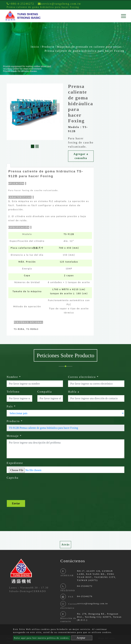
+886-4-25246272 (20, 3)
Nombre (14, 376)
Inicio (35, 46)
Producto (48, 46)
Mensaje (14, 435)
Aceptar (81, 637)
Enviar (16, 503)
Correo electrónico (83, 376)
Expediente (15, 462)
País (11, 406)
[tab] (8, 165)
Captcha (12, 477)
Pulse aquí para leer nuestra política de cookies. (42, 638)
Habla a (73, 391)
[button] (14, 107)
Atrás (65, 544)
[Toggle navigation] (123, 16)
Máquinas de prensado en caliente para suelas (89, 46)
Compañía (44, 391)
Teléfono (13, 391)
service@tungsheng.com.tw (92, 603)
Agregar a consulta (81, 156)
